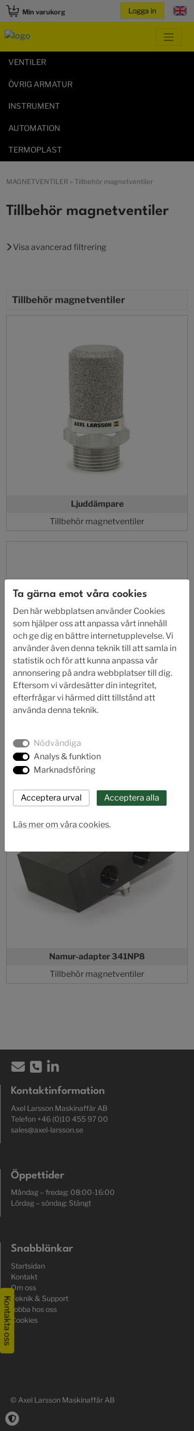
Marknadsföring (65, 770)
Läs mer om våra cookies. (62, 824)
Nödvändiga (57, 743)
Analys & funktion (67, 756)
